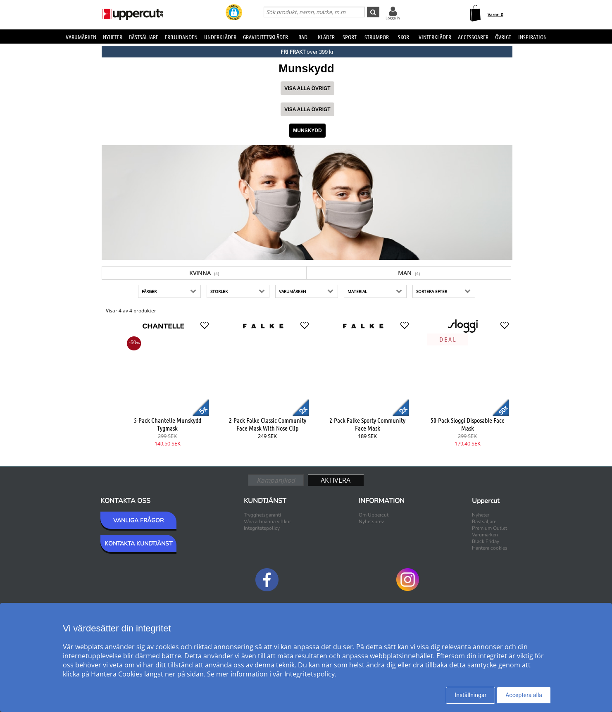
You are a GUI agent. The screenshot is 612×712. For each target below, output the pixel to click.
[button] (234, 13)
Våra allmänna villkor (267, 521)
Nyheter (112, 36)
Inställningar (470, 695)
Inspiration (532, 36)
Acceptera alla (523, 695)
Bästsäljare (143, 36)
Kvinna (204, 273)
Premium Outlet (489, 528)
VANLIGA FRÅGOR (138, 520)
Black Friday (485, 541)
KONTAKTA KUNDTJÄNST (138, 544)
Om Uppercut (373, 515)
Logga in (393, 18)
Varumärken (81, 36)
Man (409, 273)
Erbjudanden (181, 36)
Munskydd (307, 130)
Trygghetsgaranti (262, 515)
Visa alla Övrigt (307, 88)
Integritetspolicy (262, 528)
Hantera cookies (489, 548)
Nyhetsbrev (371, 521)
